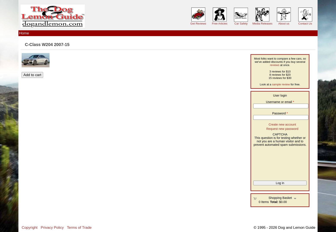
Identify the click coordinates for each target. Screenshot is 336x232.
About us (283, 23)
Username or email (280, 102)
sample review (281, 84)
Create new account (282, 124)
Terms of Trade (79, 227)
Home (24, 33)
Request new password (282, 129)
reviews (274, 65)
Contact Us (305, 23)
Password (280, 113)
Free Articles (219, 23)
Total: (274, 202)
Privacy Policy (52, 227)
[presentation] (270, 161)
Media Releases (262, 23)
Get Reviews (198, 23)
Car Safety (241, 23)
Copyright (30, 227)
